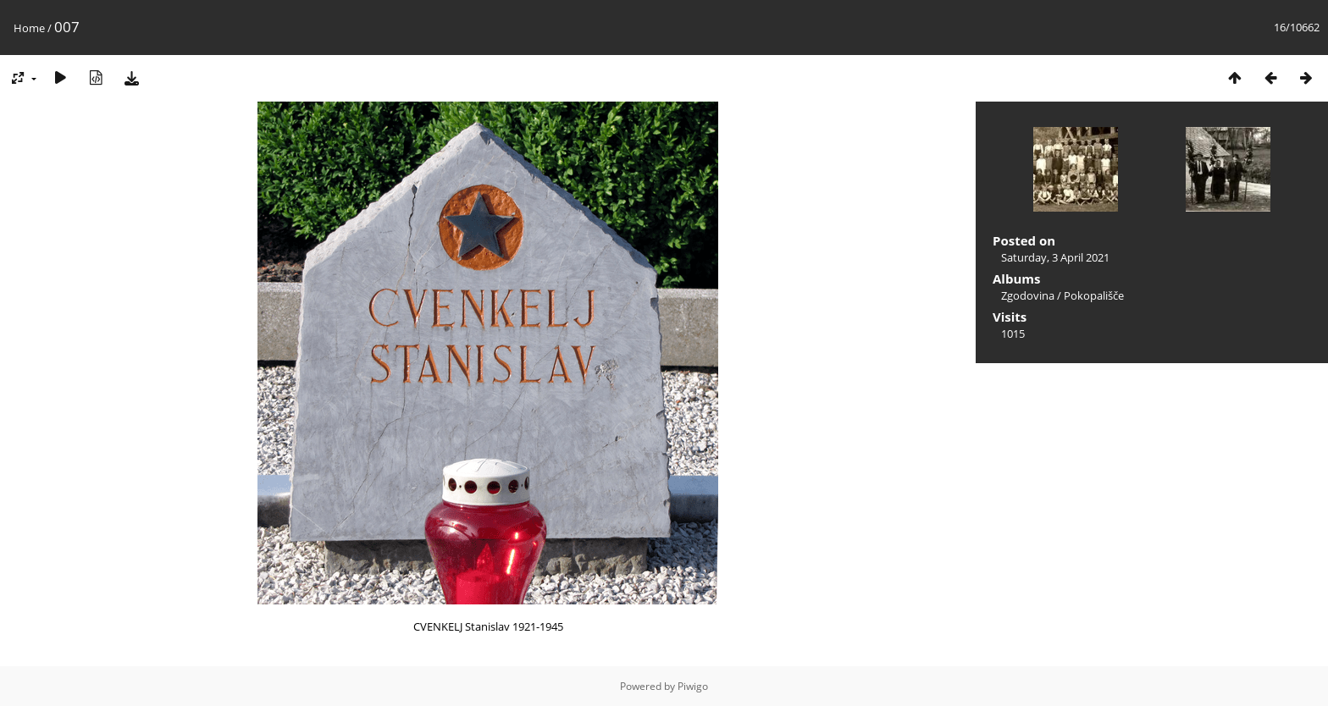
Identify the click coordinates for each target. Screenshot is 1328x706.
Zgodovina (1027, 295)
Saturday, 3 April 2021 (1055, 257)
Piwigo (693, 686)
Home (29, 28)
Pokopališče (1094, 295)
